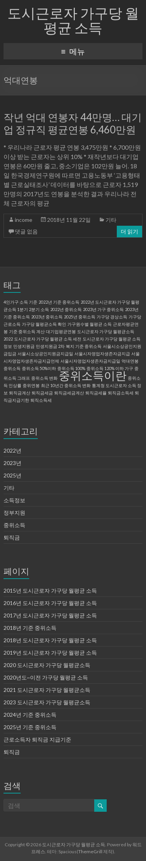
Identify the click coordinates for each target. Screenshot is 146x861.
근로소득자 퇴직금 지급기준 (37, 739)
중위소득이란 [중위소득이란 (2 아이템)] (93, 375)
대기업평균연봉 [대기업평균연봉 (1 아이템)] (61, 331)
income (23, 219)
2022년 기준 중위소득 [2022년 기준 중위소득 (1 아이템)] (59, 301)
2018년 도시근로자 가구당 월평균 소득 (50, 640)
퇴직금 (12, 537)
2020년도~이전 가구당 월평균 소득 (46, 677)
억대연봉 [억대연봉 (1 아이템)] (130, 360)
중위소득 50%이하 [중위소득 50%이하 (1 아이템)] (39, 368)
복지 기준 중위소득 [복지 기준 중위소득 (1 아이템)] (84, 346)
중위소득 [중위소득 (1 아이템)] (12, 368)
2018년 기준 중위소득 (30, 627)
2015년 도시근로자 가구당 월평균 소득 (50, 590)
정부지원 (14, 512)
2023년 (12, 463)
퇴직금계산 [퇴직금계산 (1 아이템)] (19, 392)
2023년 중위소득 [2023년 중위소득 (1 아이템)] (47, 316)
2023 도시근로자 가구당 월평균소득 (47, 702)
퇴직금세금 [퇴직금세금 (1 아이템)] (42, 392)
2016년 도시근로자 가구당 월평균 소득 (50, 603)
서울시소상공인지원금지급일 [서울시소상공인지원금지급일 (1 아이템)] (45, 353)
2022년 (12, 450)
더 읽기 (129, 231)
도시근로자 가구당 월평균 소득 (73, 20)
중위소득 (14, 525)
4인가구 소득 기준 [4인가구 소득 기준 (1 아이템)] (20, 301)
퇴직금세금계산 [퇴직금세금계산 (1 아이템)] (69, 392)
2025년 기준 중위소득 (30, 727)
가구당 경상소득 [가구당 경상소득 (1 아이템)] (112, 316)
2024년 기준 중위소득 (30, 714)
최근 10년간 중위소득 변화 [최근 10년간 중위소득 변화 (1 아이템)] (66, 385)
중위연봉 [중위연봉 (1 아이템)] (31, 385)
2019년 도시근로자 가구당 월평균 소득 (50, 652)
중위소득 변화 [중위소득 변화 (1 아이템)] (44, 377)
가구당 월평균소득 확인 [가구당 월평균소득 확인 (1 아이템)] (44, 324)
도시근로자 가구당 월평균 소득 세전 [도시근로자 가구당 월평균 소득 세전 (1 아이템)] (47, 338)
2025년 (12, 475)
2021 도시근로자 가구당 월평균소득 (47, 689)
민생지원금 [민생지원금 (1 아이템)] (24, 346)
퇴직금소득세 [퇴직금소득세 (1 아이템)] (121, 392)
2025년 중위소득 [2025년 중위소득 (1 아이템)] (79, 316)
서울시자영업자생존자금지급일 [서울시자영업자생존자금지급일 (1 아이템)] (90, 360)
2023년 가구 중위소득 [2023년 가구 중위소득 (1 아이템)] (103, 309)
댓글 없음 (26, 231)
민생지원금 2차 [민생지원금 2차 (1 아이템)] (50, 346)
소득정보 (14, 500)
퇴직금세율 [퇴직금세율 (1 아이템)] (96, 392)
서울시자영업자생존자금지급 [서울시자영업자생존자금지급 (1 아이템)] (102, 353)
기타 (111, 219)
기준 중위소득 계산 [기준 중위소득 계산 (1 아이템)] (27, 331)
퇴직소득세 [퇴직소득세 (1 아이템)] (41, 400)
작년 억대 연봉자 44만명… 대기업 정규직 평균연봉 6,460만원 (73, 123)
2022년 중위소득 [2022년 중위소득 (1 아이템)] (66, 309)
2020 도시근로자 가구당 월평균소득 (47, 665)
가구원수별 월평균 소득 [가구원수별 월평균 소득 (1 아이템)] (89, 324)
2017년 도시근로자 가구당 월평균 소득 (50, 615)
